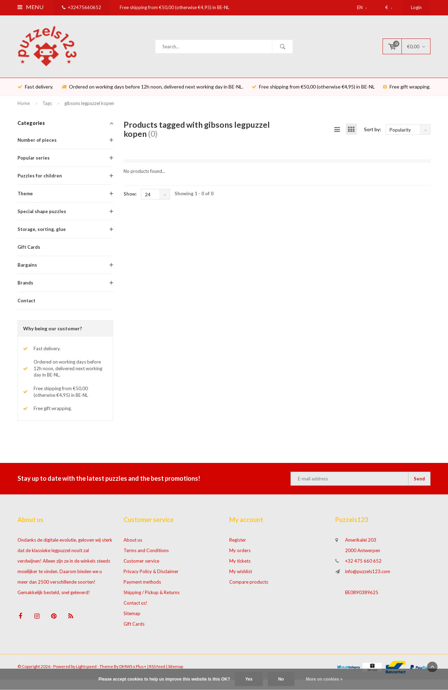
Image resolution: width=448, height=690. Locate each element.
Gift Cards (29, 251)
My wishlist (240, 575)
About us (133, 544)
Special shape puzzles (42, 215)
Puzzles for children (40, 179)
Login (416, 7)
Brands (25, 286)
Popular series (34, 161)
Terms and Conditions (146, 554)
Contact (26, 304)
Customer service (141, 565)
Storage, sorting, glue (42, 233)
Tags (47, 107)
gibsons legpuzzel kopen (89, 107)
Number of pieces (37, 144)
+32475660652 (81, 7)
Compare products (248, 586)
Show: (130, 197)
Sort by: (372, 133)
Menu (30, 6)
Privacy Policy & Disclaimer (151, 575)
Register (237, 544)
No (281, 679)
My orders (240, 554)
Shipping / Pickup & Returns (152, 596)
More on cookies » (324, 679)
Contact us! (135, 607)
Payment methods (142, 586)
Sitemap (132, 617)
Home (24, 107)
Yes (249, 679)
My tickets (240, 565)
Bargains (27, 269)
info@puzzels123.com (367, 575)
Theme (25, 197)
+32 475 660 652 (363, 565)
